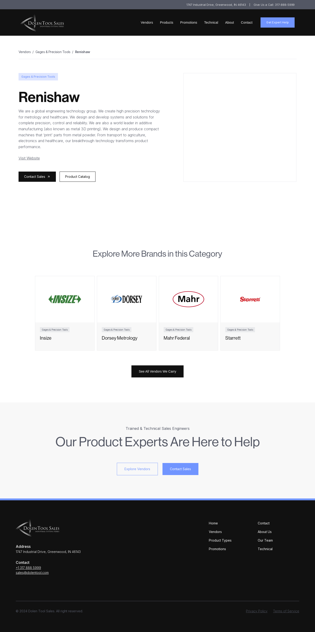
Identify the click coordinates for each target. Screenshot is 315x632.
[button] (37, 177)
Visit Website (29, 158)
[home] (42, 22)
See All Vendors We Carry (157, 371)
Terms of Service (286, 611)
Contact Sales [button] (180, 469)
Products (166, 22)
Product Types (220, 540)
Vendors (147, 22)
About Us (265, 532)
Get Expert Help (277, 22)
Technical (211, 22)
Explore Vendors (137, 469)
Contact (246, 22)
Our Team (265, 540)
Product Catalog (77, 177)
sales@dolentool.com (32, 573)
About (229, 22)
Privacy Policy (256, 611)
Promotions (188, 22)
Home (213, 523)
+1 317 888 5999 (28, 568)
